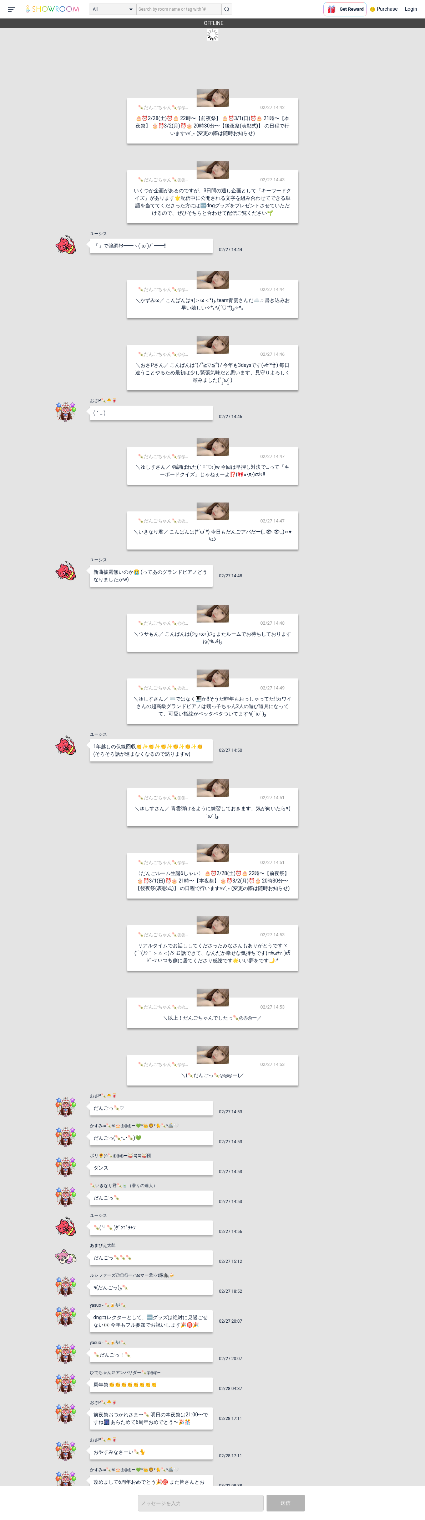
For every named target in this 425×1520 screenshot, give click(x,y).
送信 (285, 1503)
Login (411, 9)
